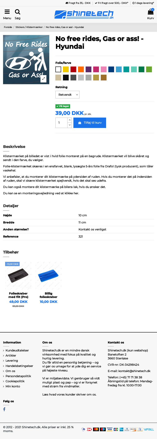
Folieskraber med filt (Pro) (18, 295)
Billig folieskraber (48, 295)
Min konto (13, 386)
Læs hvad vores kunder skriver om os (69, 394)
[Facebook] (4, 409)
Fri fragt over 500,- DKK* (111, 2)
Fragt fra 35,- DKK (78, 2)
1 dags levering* (143, 2)
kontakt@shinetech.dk (134, 371)
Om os (10, 371)
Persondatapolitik (18, 376)
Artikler (11, 355)
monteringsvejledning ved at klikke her (50, 193)
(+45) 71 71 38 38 (130, 377)
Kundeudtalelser (17, 350)
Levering (12, 360)
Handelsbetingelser (19, 366)
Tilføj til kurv (90, 122)
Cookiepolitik (15, 381)
